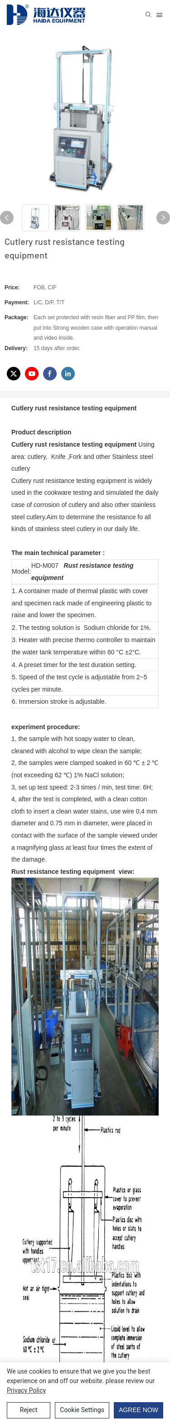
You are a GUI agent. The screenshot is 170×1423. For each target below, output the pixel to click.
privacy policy (26, 1390)
